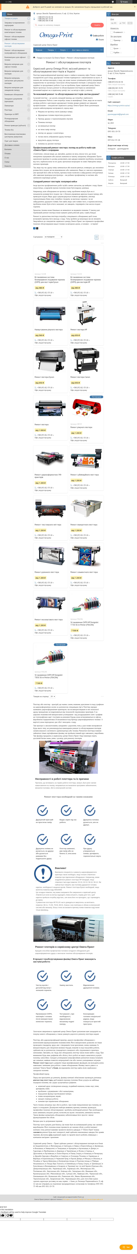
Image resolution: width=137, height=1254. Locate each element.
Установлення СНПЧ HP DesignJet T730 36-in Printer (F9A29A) (84, 623)
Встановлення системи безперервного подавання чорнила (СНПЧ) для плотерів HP (86, 279)
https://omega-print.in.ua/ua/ (119, 105)
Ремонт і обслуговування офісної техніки (15, 37)
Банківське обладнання (14, 94)
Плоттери (8, 110)
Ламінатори (9, 105)
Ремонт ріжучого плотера (81, 427)
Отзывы (8, 153)
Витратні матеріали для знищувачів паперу (14, 88)
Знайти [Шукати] (97, 25)
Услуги (63, 50)
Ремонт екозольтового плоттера (49, 619)
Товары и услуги (11, 18)
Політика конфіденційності (93, 1199)
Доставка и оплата (12, 145)
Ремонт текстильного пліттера (48, 524)
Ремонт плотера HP (79, 329)
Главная (39, 50)
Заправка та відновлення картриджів (15, 24)
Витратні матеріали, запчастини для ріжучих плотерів (14, 80)
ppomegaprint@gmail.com (118, 114)
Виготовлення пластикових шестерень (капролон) (15, 135)
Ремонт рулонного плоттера (47, 572)
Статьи (7, 162)
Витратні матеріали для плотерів (14, 72)
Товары (51, 50)
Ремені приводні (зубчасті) (15, 125)
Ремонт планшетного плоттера (84, 524)
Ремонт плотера (41, 424)
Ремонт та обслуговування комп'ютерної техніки (15, 30)
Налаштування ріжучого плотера (49, 329)
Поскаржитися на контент (72, 1199)
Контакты (8, 149)
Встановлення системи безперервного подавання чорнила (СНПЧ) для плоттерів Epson (50, 279)
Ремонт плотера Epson (44, 377)
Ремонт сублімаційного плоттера (85, 474)
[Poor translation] (9, 1215)
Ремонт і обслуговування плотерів (15, 44)
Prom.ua (81, 1197)
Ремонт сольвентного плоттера (84, 572)
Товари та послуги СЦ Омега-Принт (51, 58)
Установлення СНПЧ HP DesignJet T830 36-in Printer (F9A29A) (49, 676)
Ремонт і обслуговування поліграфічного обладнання (16, 51)
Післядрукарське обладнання (11, 119)
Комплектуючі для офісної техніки (15, 58)
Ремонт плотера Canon (80, 377)
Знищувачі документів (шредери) (13, 100)
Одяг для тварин (11, 141)
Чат (126, 1247)
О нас (7, 157)
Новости (8, 166)
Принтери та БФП (12, 114)
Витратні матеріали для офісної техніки (14, 65)
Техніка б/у (9, 130)
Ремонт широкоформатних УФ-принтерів (48, 475)
